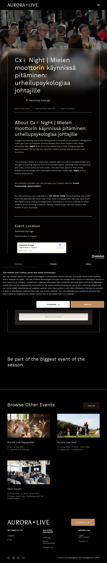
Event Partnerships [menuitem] (49, 542)
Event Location (68, 108)
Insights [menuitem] (11, 536)
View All (91, 406)
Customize (53, 304)
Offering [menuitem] (46, 538)
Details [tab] (54, 264)
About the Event (22, 108)
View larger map (25, 250)
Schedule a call (83, 522)
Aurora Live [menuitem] (84, 530)
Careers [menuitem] (83, 541)
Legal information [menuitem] (83, 536)
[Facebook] (8, 558)
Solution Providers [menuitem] (48, 531)
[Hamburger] (98, 5)
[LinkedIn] (18, 558)
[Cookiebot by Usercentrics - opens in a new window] (93, 257)
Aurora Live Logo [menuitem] (28, 522)
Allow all (87, 304)
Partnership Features (45, 108)
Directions (60, 246)
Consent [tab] (18, 264)
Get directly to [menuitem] (15, 530)
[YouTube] (23, 558)
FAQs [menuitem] (9, 540)
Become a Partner (53, 317)
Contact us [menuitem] (48, 547)
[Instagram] (13, 558)
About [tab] (88, 264)
